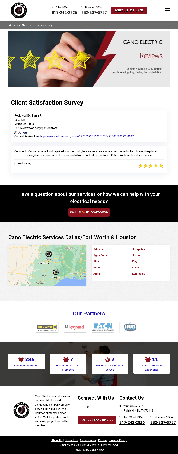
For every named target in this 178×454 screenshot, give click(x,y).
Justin (136, 255)
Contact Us (71, 440)
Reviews (39, 25)
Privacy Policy (118, 440)
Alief (96, 261)
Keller (135, 267)
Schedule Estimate (129, 10)
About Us (27, 25)
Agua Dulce (100, 255)
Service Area (88, 440)
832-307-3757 (94, 12)
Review (102, 440)
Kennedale (138, 273)
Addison (98, 249)
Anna (96, 273)
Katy (134, 261)
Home (13, 25)
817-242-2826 (64, 12)
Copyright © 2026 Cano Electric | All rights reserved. (90, 445)
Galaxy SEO (97, 449)
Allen (96, 267)
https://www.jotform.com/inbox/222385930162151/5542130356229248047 (87, 136)
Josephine (138, 249)
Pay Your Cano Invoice (97, 419)
